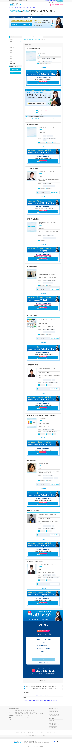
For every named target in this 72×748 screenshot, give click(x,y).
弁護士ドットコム (30, 746)
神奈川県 (26, 695)
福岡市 (18, 724)
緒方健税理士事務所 (32, 266)
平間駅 (37, 695)
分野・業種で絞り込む (15, 72)
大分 (32, 724)
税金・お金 (57, 700)
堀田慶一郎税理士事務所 (33, 219)
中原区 (29, 695)
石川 (24, 715)
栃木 (40, 713)
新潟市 (22, 715)
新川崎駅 (44, 695)
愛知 (16, 717)
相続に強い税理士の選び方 (53, 726)
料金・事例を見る (54, 192)
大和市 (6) (35, 39)
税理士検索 (23, 732)
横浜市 (19, 713)
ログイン (47, 0)
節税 (34, 700)
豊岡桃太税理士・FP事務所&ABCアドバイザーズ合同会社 (42, 415)
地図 (39, 55)
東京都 (16, 712)
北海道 (16, 710)
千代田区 (27, 712)
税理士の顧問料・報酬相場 (53, 710)
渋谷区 (24, 712)
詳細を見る (43, 67)
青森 (21, 710)
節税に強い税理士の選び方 (53, 727)
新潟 (19, 715)
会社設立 (37, 700)
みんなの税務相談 (29, 732)
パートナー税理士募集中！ (41, 735)
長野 (18, 715)
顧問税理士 (26, 700)
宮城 (25, 710)
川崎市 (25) (31, 39)
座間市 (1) (39, 39)
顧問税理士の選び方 (52, 720)
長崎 (26, 724)
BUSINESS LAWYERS (41, 746)
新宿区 (21, 712)
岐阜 (28, 717)
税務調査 (48, 700)
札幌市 (19, 710)
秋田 (30, 710)
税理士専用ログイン (60, 0)
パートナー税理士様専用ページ (31, 735)
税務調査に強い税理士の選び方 (54, 723)
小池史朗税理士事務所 (32, 365)
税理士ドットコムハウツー (52, 732)
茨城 (38, 713)
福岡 (16, 724)
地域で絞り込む (15, 69)
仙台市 (27, 710)
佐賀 (24, 724)
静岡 (21, 717)
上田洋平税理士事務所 (32, 168)
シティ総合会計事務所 (32, 124)
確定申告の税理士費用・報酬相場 (54, 715)
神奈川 (16, 713)
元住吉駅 (48, 695)
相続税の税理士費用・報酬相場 (54, 714)
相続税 (45, 700)
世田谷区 (33, 712)
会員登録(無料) (53, 0)
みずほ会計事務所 (31, 460)
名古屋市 (18, 717)
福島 (33, 710)
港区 (18, 712)
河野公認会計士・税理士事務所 (35, 561)
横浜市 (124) (26, 39)
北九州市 (21, 724)
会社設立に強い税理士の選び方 (54, 724)
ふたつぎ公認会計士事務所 (33, 48)
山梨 (16, 715)
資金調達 (30, 700)
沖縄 (39, 724)
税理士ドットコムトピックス (40, 732)
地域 (33, 36)
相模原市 (25, 713)
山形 (31, 710)
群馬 (42, 713)
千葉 (33, 713)
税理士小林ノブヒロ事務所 (34, 511)
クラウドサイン (36, 746)
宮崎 (34, 724)
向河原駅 (40, 695)
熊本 (28, 724)
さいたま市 (30, 713)
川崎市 (22, 713)
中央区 (30, 712)
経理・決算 (53, 700)
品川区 (36, 712)
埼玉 (27, 713)
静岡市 (24, 717)
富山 (26, 715)
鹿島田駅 (33, 695)
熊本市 (30, 724)
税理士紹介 (17, 732)
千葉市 (36, 713)
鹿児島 (37, 724)
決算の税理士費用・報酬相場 (53, 711)
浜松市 (26, 717)
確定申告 (41, 700)
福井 (28, 715)
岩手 (23, 710)
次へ (43, 659)
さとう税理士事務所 (32, 315)
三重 (30, 717)
